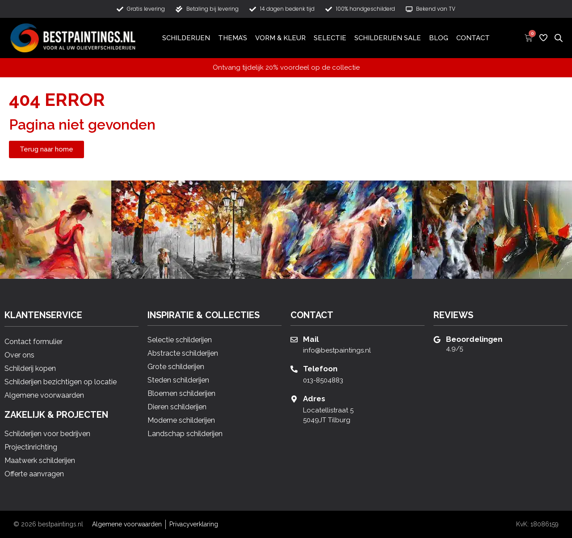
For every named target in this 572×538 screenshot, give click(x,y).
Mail (311, 339)
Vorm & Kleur (280, 38)
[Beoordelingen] (437, 339)
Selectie (330, 38)
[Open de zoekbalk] (558, 37)
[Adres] (294, 399)
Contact (473, 38)
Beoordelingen (474, 339)
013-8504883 (323, 380)
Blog (438, 38)
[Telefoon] (294, 369)
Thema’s (232, 38)
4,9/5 (454, 349)
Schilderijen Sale (387, 38)
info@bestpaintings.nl (337, 350)
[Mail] (294, 339)
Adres (314, 398)
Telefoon (320, 368)
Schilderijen (186, 38)
